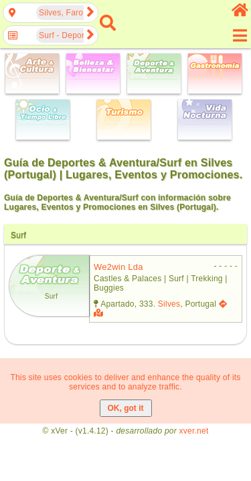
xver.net (194, 431)
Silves (169, 304)
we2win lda (118, 267)
